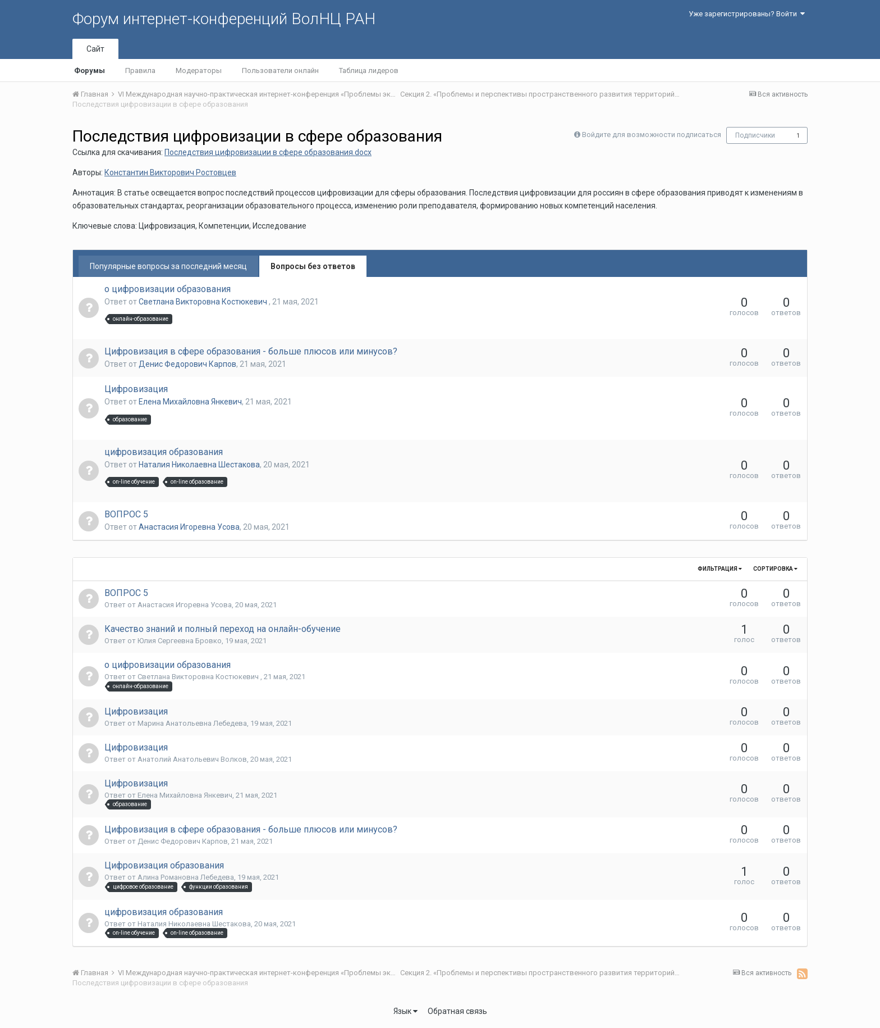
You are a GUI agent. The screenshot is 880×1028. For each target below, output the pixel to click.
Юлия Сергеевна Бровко (180, 640)
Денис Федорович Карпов (187, 364)
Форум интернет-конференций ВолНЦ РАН (223, 19)
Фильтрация (720, 569)
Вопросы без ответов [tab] (313, 266)
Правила (140, 70)
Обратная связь (457, 1011)
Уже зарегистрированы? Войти (747, 14)
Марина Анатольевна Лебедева (192, 723)
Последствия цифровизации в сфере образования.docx (268, 152)
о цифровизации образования (167, 289)
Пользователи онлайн (280, 70)
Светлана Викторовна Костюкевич (204, 301)
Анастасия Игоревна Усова (189, 526)
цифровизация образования (163, 452)
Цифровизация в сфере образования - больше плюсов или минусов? (250, 351)
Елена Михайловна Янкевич (190, 401)
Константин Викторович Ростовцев (170, 172)
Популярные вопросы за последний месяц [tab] (168, 266)
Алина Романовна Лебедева (186, 877)
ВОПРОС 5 (126, 514)
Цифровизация (136, 389)
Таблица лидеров (368, 70)
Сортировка (775, 569)
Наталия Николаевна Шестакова (199, 464)
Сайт (95, 48)
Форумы (89, 70)
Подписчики (755, 135)
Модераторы (199, 70)
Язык (405, 1011)
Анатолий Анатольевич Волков (192, 759)
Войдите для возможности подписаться (651, 134)
